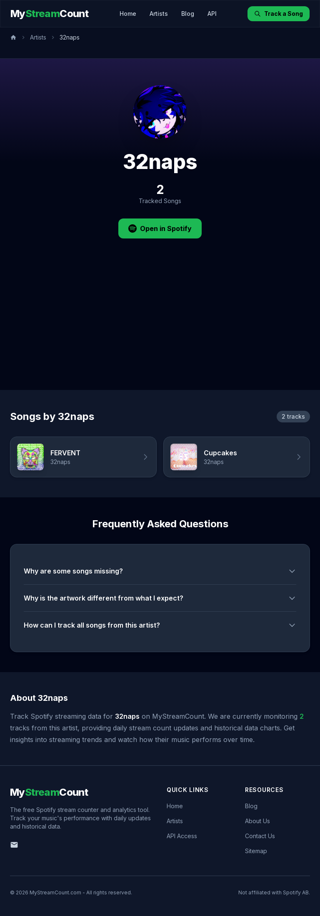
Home (128, 13)
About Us (257, 820)
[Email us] (14, 845)
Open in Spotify (160, 228)
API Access (182, 835)
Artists (159, 13)
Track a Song (278, 13)
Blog (187, 13)
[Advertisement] (160, 327)
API (212, 13)
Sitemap (256, 850)
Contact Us (260, 835)
